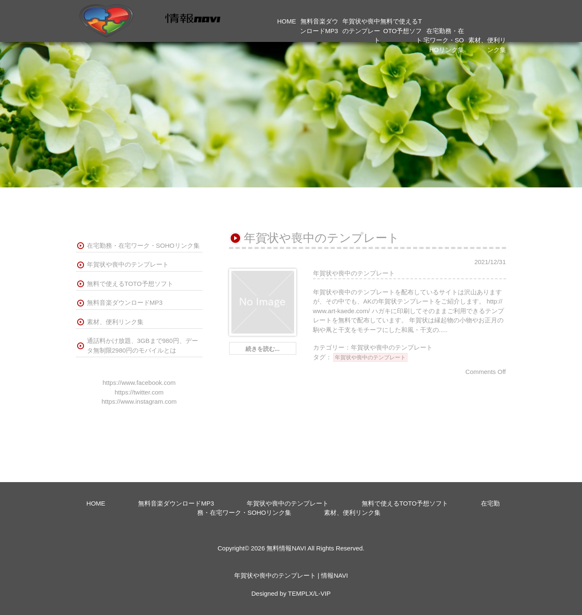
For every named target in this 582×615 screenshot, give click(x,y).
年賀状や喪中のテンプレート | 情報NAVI (291, 575)
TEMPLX (300, 593)
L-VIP (323, 593)
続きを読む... (262, 348)
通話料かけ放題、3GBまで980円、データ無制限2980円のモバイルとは (142, 345)
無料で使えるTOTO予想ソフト (401, 31)
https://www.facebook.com (138, 382)
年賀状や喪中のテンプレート (361, 31)
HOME (286, 21)
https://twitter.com (139, 392)
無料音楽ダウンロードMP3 (125, 302)
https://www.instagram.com (139, 401)
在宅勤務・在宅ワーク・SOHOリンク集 (443, 40)
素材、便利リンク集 (115, 321)
